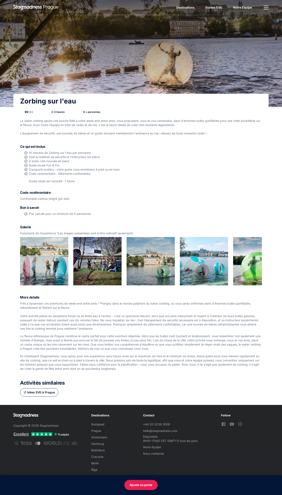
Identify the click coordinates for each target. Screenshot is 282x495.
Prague (96, 430)
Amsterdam (99, 437)
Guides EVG (213, 7)
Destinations (185, 7)
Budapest (97, 424)
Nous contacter (153, 453)
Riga (94, 469)
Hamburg (97, 443)
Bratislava (98, 450)
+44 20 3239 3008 (156, 424)
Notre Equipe (242, 7)
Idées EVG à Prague (41, 392)
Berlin (95, 463)
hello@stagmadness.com (160, 430)
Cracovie (97, 456)
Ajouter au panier (141, 485)
